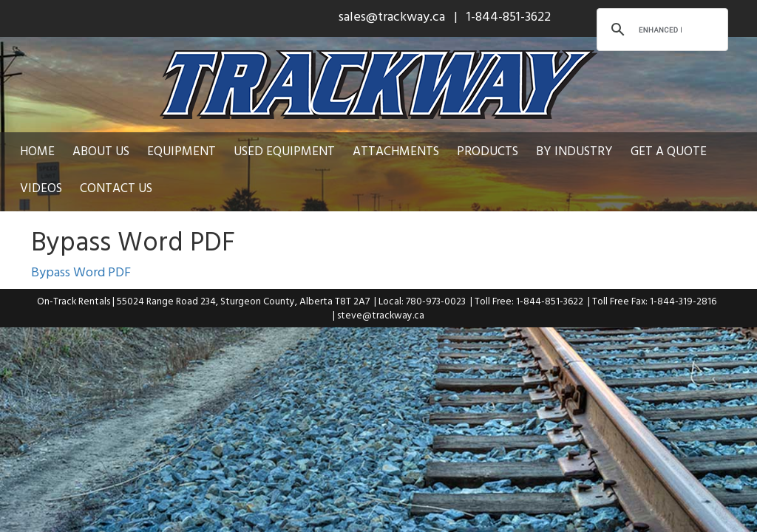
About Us (100, 150)
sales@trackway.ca (392, 16)
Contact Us (116, 187)
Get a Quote (669, 150)
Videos (41, 187)
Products (487, 150)
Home (37, 150)
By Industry (574, 150)
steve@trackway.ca (380, 314)
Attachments (396, 150)
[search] (660, 29)
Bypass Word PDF (81, 272)
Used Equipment (284, 150)
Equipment (181, 150)
